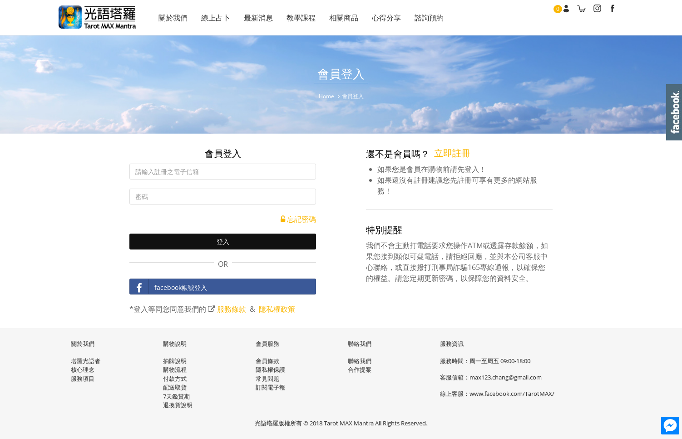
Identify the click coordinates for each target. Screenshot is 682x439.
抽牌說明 (175, 361)
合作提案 (359, 369)
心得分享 (386, 18)
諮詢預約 (429, 18)
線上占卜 (215, 18)
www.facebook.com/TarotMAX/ (511, 393)
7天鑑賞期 (176, 396)
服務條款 (231, 309)
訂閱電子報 (270, 387)
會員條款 (267, 361)
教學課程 (301, 18)
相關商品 (343, 18)
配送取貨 (175, 387)
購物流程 (175, 369)
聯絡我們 (359, 361)
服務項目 (82, 378)
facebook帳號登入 (168, 286)
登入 (223, 241)
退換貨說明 (178, 405)
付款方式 (175, 378)
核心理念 (82, 369)
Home (326, 96)
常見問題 (267, 378)
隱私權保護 (270, 369)
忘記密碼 (298, 219)
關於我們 (173, 18)
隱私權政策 (277, 309)
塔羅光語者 (85, 361)
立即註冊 (452, 153)
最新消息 (258, 18)
